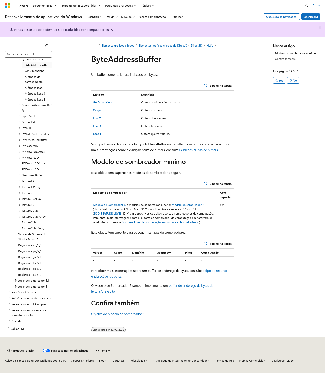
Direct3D (196, 45)
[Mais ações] (230, 45)
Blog (101, 360)
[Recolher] (46, 45)
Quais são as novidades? (281, 17)
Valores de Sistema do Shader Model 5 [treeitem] (32, 236)
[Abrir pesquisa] (306, 5)
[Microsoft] (7, 5)
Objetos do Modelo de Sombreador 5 (118, 314)
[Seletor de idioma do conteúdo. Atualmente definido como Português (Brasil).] (20, 350)
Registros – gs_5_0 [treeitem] (30, 257)
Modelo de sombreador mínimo (295, 53)
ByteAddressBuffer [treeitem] (37, 65)
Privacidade (137, 360)
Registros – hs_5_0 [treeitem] (30, 263)
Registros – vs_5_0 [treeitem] (29, 245)
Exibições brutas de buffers (198, 150)
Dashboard (311, 17)
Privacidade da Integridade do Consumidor (180, 360)
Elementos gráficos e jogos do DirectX (162, 45)
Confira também (285, 59)
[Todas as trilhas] (94, 45)
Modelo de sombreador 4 (188, 205)
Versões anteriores (82, 360)
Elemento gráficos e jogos (118, 45)
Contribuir (119, 360)
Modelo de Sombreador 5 (109, 205)
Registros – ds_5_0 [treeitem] (30, 269)
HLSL (210, 45)
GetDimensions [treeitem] (34, 71)
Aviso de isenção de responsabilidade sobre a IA (35, 360)
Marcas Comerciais (251, 360)
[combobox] (28, 54)
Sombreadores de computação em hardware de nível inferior (160, 222)
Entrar (316, 5)
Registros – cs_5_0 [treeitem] (29, 275)
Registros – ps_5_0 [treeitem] (30, 251)
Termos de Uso (224, 360)
